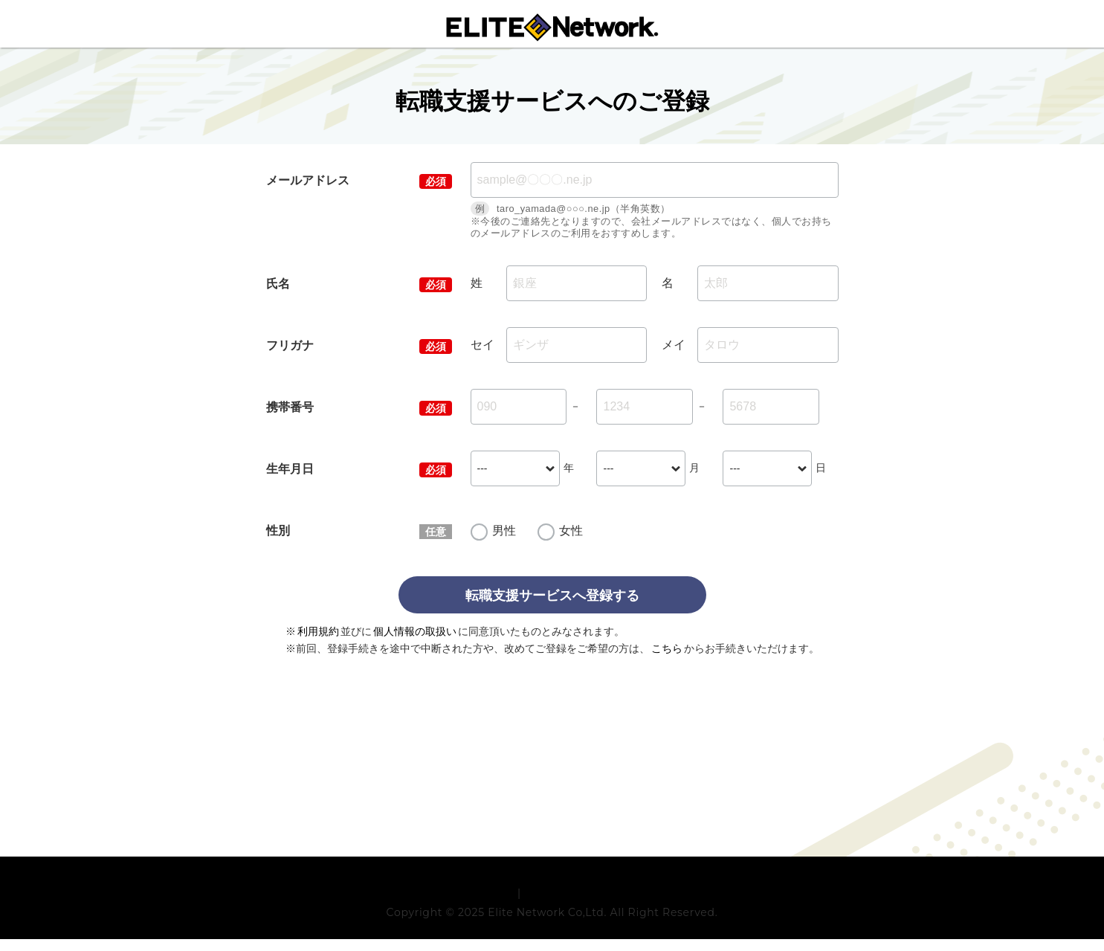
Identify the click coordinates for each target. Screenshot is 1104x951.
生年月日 (290, 468)
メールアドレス (307, 180)
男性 (504, 530)
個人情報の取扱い (414, 631)
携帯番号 (290, 407)
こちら (666, 648)
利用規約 (318, 631)
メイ (673, 344)
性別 (278, 530)
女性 (571, 530)
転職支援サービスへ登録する (552, 595)
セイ (482, 344)
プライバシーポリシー (578, 905)
